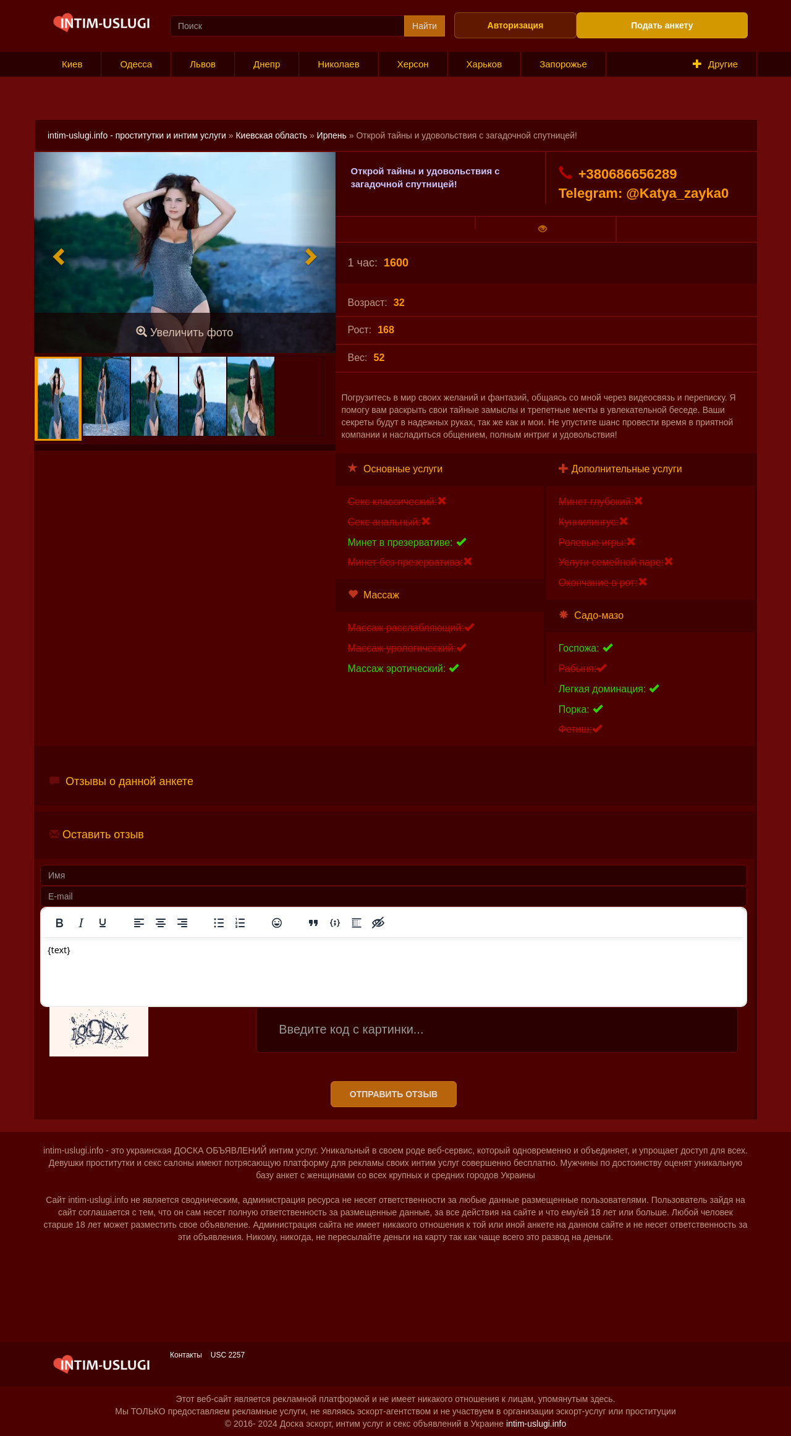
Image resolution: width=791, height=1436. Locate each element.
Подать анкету (662, 25)
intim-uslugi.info (536, 1424)
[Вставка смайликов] (276, 923)
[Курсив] (80, 923)
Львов (203, 64)
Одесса (136, 64)
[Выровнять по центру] (160, 923)
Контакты (186, 1355)
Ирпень (332, 135)
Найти (424, 26)
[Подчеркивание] (102, 923)
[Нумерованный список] (240, 923)
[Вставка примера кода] (334, 923)
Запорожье (563, 64)
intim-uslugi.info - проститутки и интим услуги (137, 135)
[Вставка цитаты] (313, 923)
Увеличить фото (184, 332)
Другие (715, 64)
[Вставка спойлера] (356, 923)
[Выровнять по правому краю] (182, 923)
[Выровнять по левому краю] (139, 923)
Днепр (266, 64)
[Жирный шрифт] (59, 923)
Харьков (484, 64)
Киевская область (271, 135)
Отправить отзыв (394, 1094)
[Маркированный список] (218, 923)
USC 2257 (228, 1355)
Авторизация (516, 25)
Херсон (413, 64)
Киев (72, 64)
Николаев (338, 64)
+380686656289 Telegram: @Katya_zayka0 (644, 183)
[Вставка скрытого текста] (378, 923)
